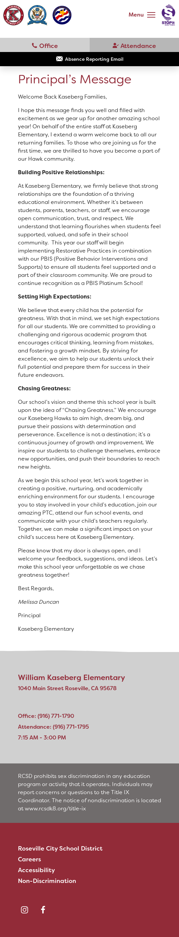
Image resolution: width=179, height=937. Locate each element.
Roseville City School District (60, 848)
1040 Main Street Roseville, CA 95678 (67, 688)
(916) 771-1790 (45, 45)
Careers (29, 859)
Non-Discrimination (47, 881)
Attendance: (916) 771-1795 (53, 726)
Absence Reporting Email (94, 59)
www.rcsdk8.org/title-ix (55, 808)
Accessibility (36, 870)
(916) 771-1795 (134, 45)
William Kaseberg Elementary (71, 677)
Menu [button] (136, 14)
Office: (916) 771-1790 (46, 716)
